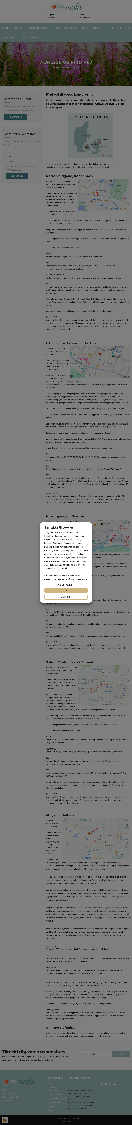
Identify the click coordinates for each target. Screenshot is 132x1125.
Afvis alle (66, 597)
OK (66, 590)
